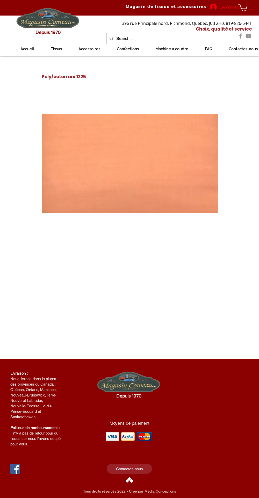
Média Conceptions (160, 491)
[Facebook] (240, 36)
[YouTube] (248, 36)
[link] (243, 7)
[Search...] (145, 38)
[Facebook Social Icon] (15, 469)
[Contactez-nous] (129, 469)
